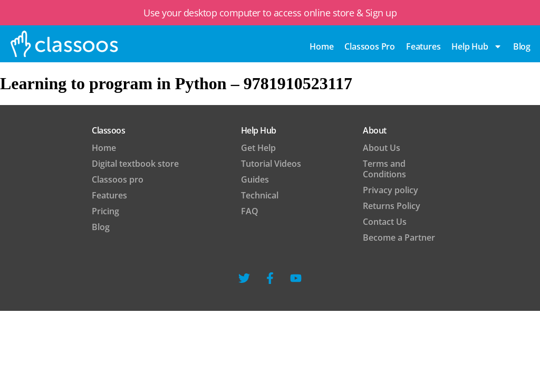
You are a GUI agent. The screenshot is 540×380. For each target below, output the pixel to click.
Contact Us (385, 221)
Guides (255, 179)
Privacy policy (390, 190)
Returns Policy (391, 206)
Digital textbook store (135, 163)
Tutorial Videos (271, 163)
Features (423, 46)
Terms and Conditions (384, 169)
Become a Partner (399, 237)
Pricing (105, 211)
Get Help (258, 148)
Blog (101, 227)
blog (522, 46)
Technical (259, 195)
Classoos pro (369, 46)
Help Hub (476, 46)
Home (321, 46)
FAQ (249, 211)
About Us (381, 148)
